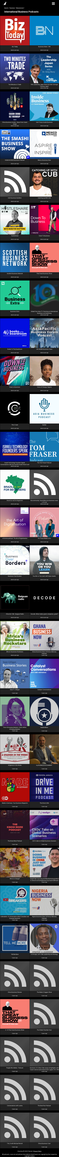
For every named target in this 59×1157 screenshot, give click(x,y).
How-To (6, 8)
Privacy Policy (37, 1151)
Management (20, 8)
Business (12, 8)
